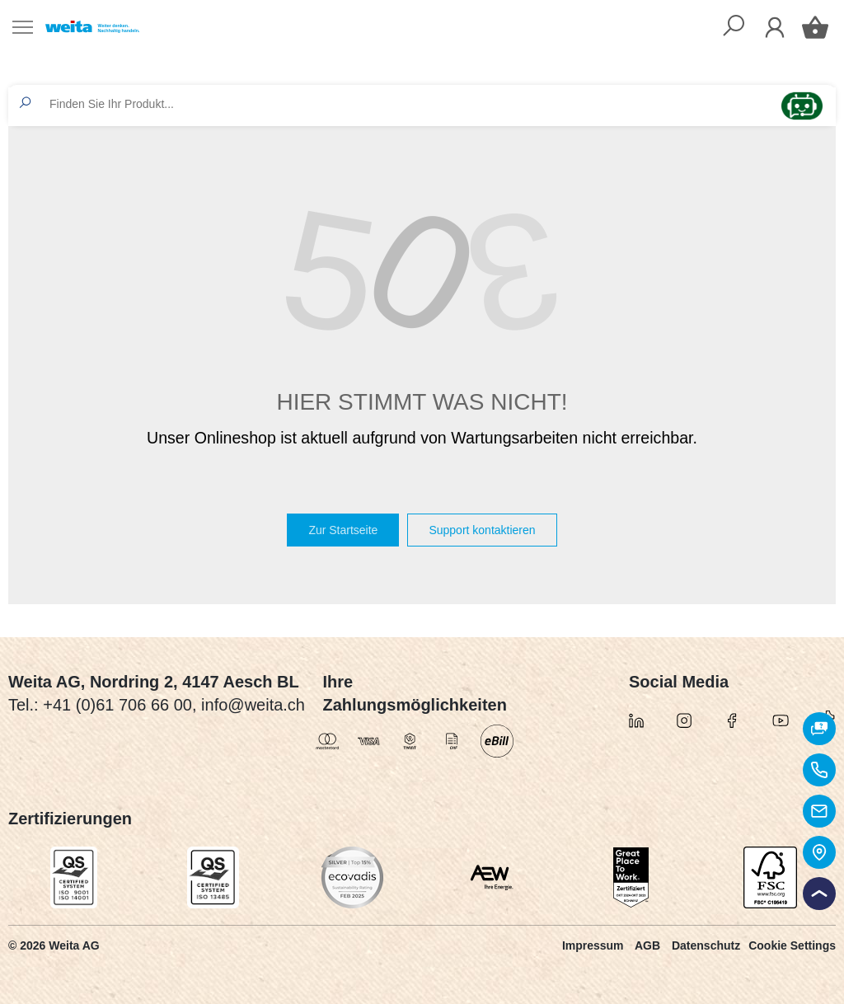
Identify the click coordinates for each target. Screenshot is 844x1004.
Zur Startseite (342, 530)
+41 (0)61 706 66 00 (117, 705)
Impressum (593, 945)
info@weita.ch (253, 705)
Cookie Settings (792, 945)
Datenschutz (706, 945)
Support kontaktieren (482, 530)
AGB (647, 945)
